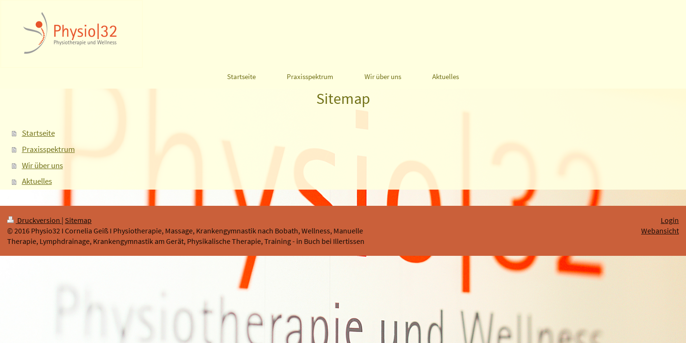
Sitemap (78, 220)
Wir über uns (42, 165)
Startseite (38, 133)
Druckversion (34, 220)
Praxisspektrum (48, 149)
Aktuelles (37, 181)
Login (670, 220)
